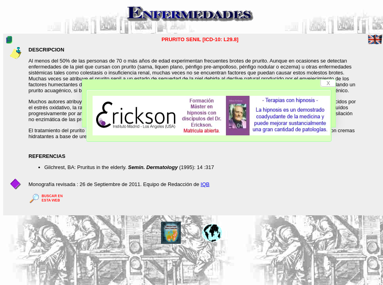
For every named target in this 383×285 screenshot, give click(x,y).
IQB (205, 184)
